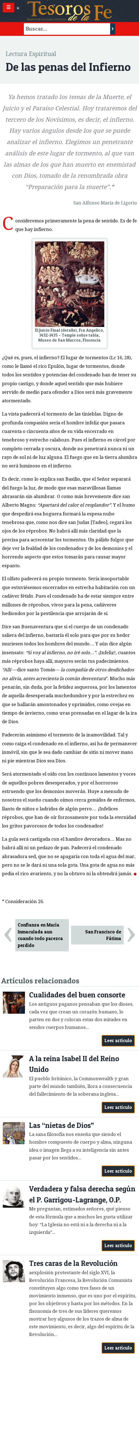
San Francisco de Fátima (103, 935)
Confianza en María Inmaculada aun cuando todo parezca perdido (40, 935)
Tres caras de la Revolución (73, 1263)
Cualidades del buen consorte (77, 994)
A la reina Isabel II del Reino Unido (74, 1064)
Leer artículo (118, 1040)
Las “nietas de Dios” (61, 1125)
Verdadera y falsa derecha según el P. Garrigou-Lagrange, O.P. (82, 1194)
